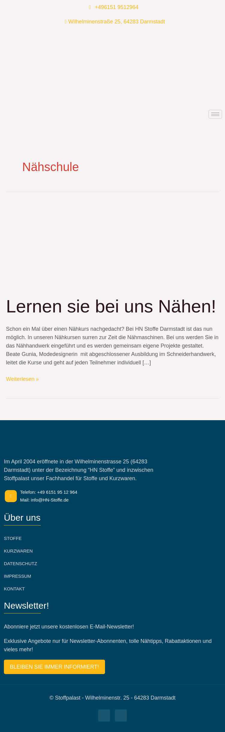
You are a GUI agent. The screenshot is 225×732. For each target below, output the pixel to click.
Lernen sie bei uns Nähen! (111, 306)
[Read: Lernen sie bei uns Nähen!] (96, 246)
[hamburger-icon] (215, 114)
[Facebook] (104, 715)
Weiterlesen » (22, 378)
